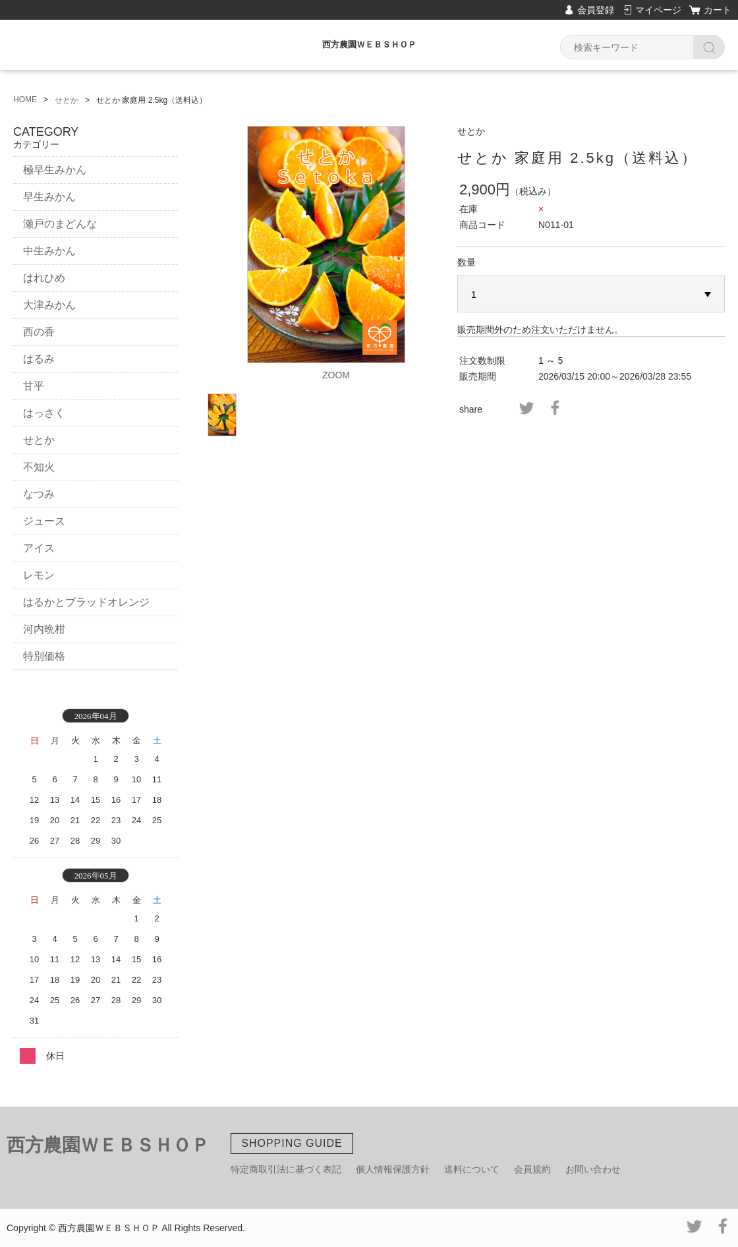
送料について (471, 1169)
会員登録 (595, 10)
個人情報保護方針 (393, 1169)
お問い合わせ (593, 1169)
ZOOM (336, 375)
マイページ (658, 10)
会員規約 (532, 1169)
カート (717, 10)
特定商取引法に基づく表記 (286, 1169)
